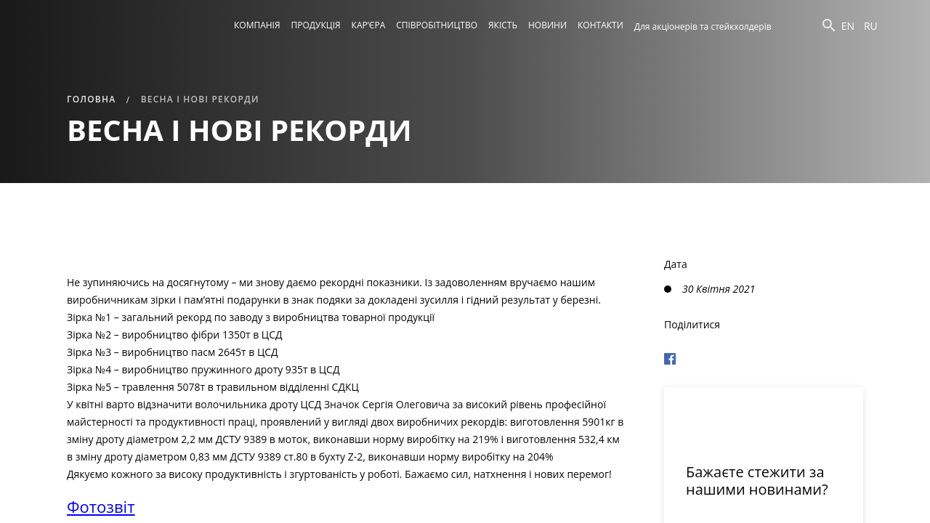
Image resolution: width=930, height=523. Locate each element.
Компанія (257, 25)
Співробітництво (436, 25)
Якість (502, 25)
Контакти (600, 25)
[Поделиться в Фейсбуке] (763, 356)
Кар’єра (369, 25)
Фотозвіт (101, 506)
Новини (547, 25)
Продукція (316, 25)
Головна (91, 99)
